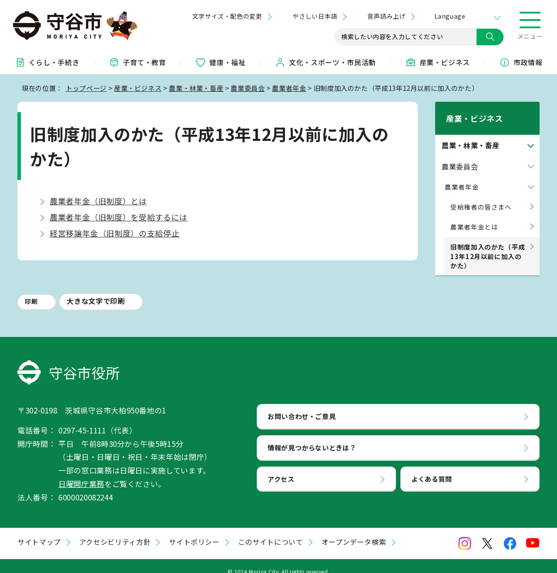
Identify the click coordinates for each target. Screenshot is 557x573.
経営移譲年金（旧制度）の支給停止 (114, 233)
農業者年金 (289, 88)
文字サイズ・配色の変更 (227, 16)
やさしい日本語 (314, 16)
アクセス (281, 467)
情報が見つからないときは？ (312, 436)
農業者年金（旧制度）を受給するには (119, 217)
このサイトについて (270, 531)
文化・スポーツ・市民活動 (325, 62)
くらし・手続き (47, 62)
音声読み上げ (386, 16)
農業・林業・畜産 (196, 88)
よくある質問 (431, 467)
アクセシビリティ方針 (115, 531)
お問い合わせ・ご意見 (302, 405)
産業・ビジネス (438, 62)
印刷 (31, 290)
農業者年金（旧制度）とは (98, 201)
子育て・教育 (137, 62)
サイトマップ (39, 531)
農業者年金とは (474, 215)
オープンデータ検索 (354, 531)
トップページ (86, 88)
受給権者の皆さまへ (481, 195)
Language (449, 16)
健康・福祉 (220, 62)
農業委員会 (248, 88)
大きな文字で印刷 (95, 290)
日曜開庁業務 (81, 472)
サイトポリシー (194, 531)
